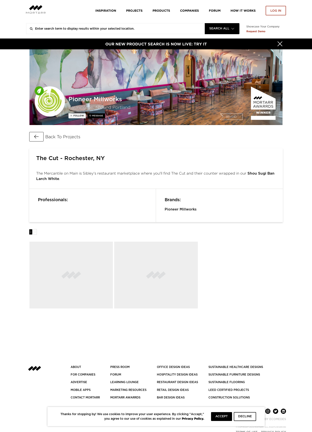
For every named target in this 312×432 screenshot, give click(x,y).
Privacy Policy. (193, 418)
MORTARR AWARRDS (125, 397)
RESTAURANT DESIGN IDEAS (177, 382)
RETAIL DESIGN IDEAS (173, 390)
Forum (215, 10)
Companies (189, 10)
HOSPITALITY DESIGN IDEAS (177, 374)
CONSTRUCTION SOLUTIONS (229, 397)
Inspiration (105, 10)
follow (78, 116)
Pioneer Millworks (181, 209)
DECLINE (245, 416)
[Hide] (280, 44)
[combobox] (222, 28)
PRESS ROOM (120, 367)
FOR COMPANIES (83, 374)
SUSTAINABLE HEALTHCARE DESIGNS (235, 367)
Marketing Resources (128, 390)
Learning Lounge (124, 382)
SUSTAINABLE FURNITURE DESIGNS (234, 374)
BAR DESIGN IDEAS (171, 397)
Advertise (79, 382)
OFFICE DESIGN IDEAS (173, 367)
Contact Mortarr (85, 397)
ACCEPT (221, 416)
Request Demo (255, 31)
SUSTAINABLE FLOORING (226, 382)
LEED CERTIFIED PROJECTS (228, 390)
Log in (275, 10)
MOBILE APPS (81, 390)
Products (161, 10)
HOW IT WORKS (243, 10)
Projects (134, 10)
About (76, 367)
